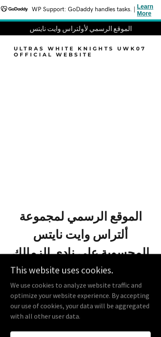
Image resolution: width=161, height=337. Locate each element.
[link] (80, 54)
